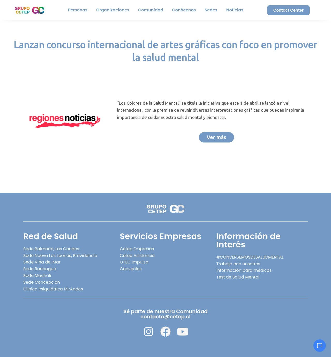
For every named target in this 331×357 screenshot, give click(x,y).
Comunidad (150, 10)
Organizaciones (112, 10)
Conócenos (184, 10)
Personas (77, 10)
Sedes (211, 10)
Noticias (234, 10)
